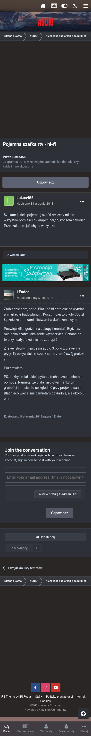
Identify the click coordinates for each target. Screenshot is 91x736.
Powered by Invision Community (45, 709)
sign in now (25, 460)
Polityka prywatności (59, 696)
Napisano (35, 203)
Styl (38, 696)
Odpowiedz (45, 182)
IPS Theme (8, 696)
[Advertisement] (45, 91)
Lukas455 (19, 157)
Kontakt (81, 696)
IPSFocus (25, 696)
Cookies (45, 701)
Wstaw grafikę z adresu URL (57, 494)
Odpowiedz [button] (59, 513)
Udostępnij (45, 537)
